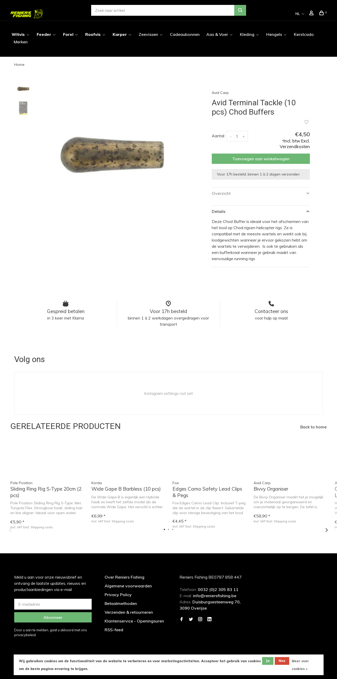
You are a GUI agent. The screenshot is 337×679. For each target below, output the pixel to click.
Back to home (313, 426)
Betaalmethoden (121, 603)
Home (19, 64)
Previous (10, 530)
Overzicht (221, 193)
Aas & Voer (217, 34)
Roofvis (93, 34)
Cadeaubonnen (185, 34)
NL (297, 13)
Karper (120, 34)
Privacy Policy (118, 594)
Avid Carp (220, 92)
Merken (21, 41)
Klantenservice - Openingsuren (134, 621)
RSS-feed (114, 629)
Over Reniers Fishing (124, 577)
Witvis (18, 34)
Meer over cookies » (300, 665)
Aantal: (218, 135)
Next (326, 530)
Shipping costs (123, 521)
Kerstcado (304, 34)
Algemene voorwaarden (128, 585)
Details (218, 211)
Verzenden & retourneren (129, 612)
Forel (68, 34)
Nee (282, 661)
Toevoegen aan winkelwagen (260, 158)
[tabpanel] (112, 159)
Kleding (247, 34)
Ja (268, 661)
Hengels (274, 34)
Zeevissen (148, 34)
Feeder (44, 34)
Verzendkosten (295, 146)
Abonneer (52, 617)
